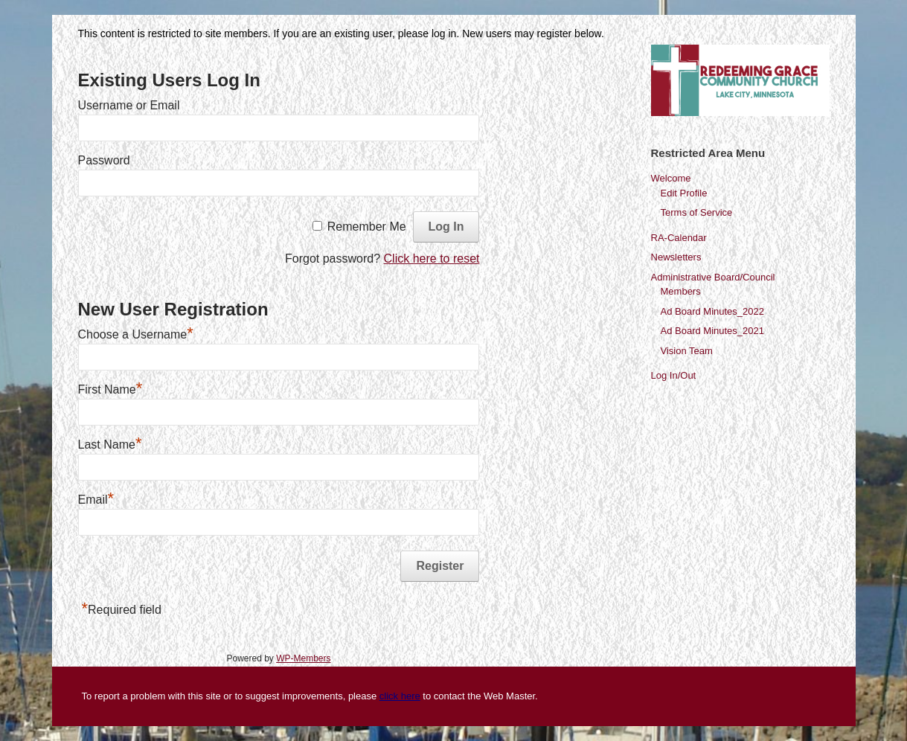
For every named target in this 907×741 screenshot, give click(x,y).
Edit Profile (684, 193)
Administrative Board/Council (713, 277)
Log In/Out (673, 375)
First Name (110, 389)
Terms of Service (697, 212)
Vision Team (687, 350)
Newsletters (676, 257)
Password (104, 160)
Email (96, 499)
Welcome (671, 178)
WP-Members (303, 658)
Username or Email (129, 105)
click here (399, 696)
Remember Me (366, 226)
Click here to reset (432, 258)
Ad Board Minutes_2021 (712, 330)
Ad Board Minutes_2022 (712, 311)
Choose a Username (135, 334)
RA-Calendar (679, 237)
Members (681, 291)
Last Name (110, 444)
